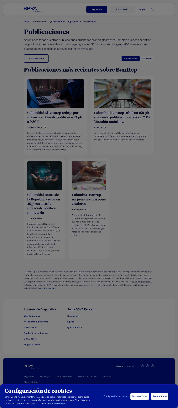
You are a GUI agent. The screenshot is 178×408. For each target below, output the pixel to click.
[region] (89, 396)
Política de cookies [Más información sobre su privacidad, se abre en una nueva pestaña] (57, 403)
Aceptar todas (160, 396)
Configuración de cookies (116, 396)
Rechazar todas (139, 396)
